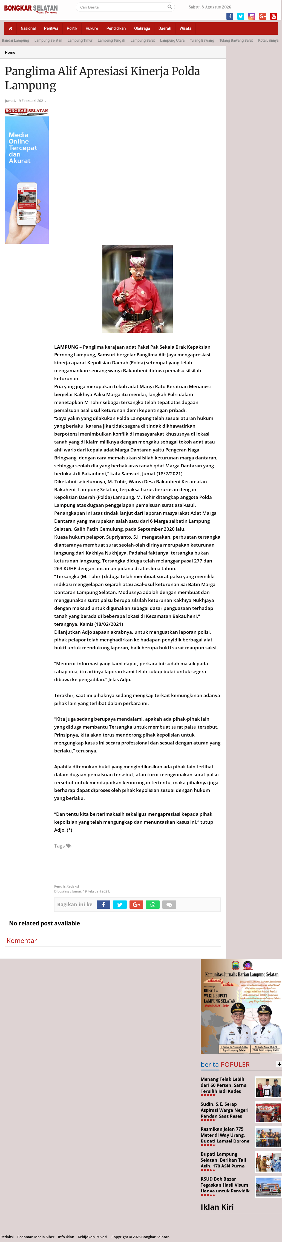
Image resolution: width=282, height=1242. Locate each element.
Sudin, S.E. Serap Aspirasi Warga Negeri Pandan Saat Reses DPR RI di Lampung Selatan (225, 1116)
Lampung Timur (80, 40)
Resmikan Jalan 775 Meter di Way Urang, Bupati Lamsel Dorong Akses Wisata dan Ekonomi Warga (225, 1141)
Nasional (28, 28)
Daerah (165, 28)
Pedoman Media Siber (35, 1236)
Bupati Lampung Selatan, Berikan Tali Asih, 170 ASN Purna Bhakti (223, 1163)
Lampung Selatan (48, 40)
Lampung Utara (172, 40)
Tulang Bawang (202, 40)
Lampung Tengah (111, 40)
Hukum (92, 28)
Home (10, 52)
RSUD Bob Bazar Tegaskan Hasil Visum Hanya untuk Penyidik (225, 1185)
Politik (72, 28)
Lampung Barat (143, 40)
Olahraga (142, 28)
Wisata (185, 28)
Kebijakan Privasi (92, 1236)
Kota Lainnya (268, 40)
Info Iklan (66, 1236)
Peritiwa (51, 28)
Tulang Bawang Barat (236, 40)
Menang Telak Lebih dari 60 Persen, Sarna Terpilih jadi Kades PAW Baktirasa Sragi (224, 1088)
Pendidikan (116, 28)
